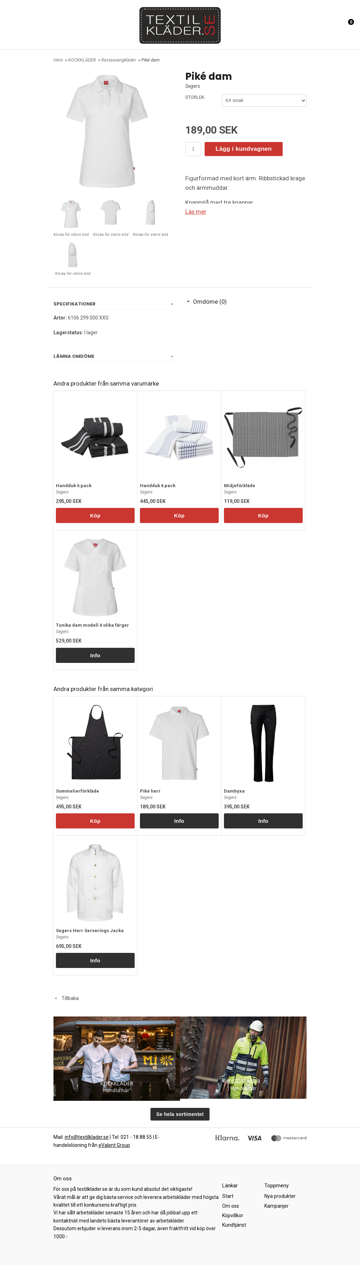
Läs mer (195, 211)
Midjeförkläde (239, 485)
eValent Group (114, 1145)
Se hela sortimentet (180, 1114)
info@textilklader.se (87, 1137)
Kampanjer (276, 1206)
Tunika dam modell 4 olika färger (92, 625)
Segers (192, 86)
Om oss (230, 1206)
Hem (58, 60)
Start (227, 1196)
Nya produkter (280, 1196)
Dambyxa (234, 791)
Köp (95, 515)
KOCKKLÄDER (82, 60)
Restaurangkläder (119, 60)
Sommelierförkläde (77, 791)
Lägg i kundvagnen (244, 149)
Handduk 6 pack (73, 485)
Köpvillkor (232, 1215)
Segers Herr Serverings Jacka (90, 930)
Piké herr (150, 791)
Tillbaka (66, 998)
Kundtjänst (234, 1225)
